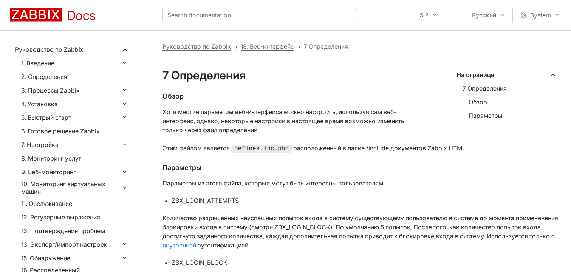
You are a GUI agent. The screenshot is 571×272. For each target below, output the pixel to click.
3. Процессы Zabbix (50, 90)
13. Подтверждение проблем (63, 231)
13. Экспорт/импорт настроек (64, 244)
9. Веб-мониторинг (48, 172)
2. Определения (44, 76)
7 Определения (485, 88)
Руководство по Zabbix (49, 49)
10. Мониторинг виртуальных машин (63, 187)
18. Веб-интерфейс (267, 46)
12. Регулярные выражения (60, 217)
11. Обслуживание (46, 203)
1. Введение (37, 63)
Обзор (478, 102)
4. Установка (39, 104)
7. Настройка (40, 144)
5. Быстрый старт (46, 117)
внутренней (179, 244)
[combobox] (260, 15)
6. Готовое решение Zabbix (60, 131)
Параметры (486, 115)
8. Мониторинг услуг (51, 158)
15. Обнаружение (45, 258)
